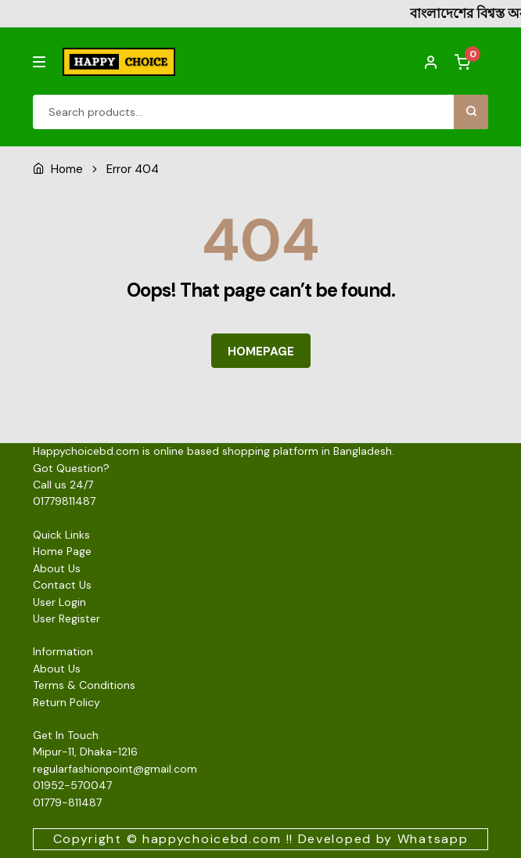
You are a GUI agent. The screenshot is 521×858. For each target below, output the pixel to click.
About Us (57, 568)
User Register (66, 618)
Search (471, 112)
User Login (59, 602)
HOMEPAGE (261, 351)
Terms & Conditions (84, 685)
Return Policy (66, 702)
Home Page (62, 551)
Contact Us (62, 585)
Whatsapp (433, 839)
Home (67, 169)
